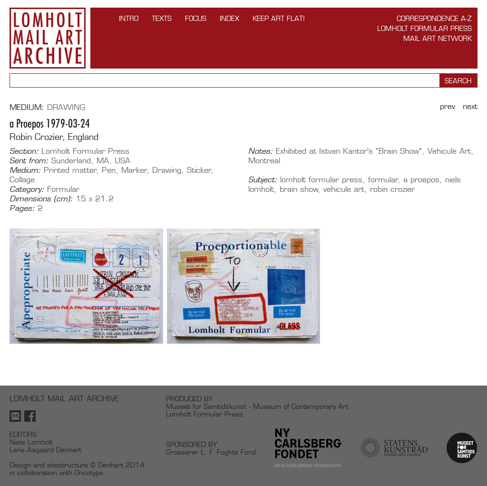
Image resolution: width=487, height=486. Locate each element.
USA (122, 160)
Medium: (25, 170)
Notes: (260, 151)
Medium (25, 107)
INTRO (128, 18)
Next (470, 106)
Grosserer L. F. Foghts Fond (211, 452)
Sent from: (29, 161)
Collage (22, 179)
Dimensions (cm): (41, 199)
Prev (447, 106)
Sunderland (71, 160)
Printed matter (70, 170)
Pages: (22, 208)
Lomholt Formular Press (424, 28)
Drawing (66, 107)
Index (229, 18)
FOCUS (195, 18)
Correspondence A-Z (434, 18)
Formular (63, 189)
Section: (24, 151)
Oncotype (89, 472)
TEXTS (162, 18)
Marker (134, 170)
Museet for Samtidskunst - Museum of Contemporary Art (257, 406)
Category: (27, 189)
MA (103, 160)
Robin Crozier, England (54, 137)
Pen (109, 170)
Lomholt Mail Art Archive (48, 38)
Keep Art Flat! (279, 18)
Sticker (199, 170)
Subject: (262, 180)
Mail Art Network (437, 38)
